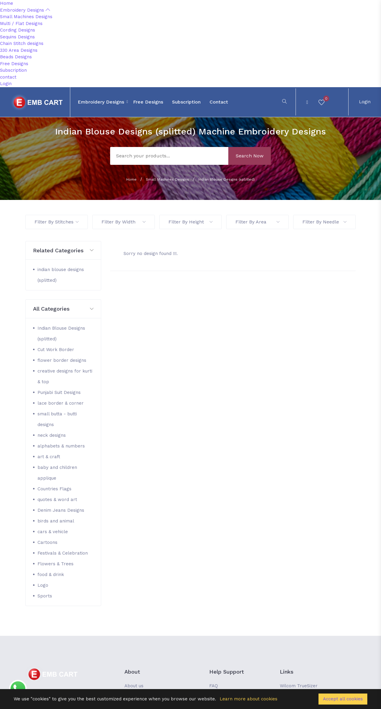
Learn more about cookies (248, 699)
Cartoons (47, 542)
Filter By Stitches (57, 222)
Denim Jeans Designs (61, 510)
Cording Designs (17, 30)
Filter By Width (124, 222)
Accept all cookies (343, 699)
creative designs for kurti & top (65, 376)
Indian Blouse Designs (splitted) (226, 179)
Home (6, 3)
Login (6, 83)
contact (8, 77)
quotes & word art (57, 499)
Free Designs (14, 63)
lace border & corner (61, 403)
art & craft (49, 456)
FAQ (213, 685)
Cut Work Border (56, 349)
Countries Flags (54, 489)
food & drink (51, 574)
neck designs (52, 435)
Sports (45, 596)
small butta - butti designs (57, 419)
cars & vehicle (53, 531)
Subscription (13, 70)
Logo (43, 585)
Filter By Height (190, 222)
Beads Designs (16, 57)
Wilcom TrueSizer (299, 685)
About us (133, 685)
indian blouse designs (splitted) (61, 275)
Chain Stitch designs (21, 43)
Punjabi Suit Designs (59, 392)
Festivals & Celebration (63, 553)
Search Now (249, 156)
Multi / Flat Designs (21, 23)
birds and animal (56, 521)
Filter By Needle (324, 222)
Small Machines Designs (26, 16)
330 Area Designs (19, 50)
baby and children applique (57, 473)
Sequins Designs (17, 37)
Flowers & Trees (56, 563)
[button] (63, 250)
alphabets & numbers (61, 446)
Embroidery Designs (25, 10)
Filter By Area (257, 222)
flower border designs (62, 360)
